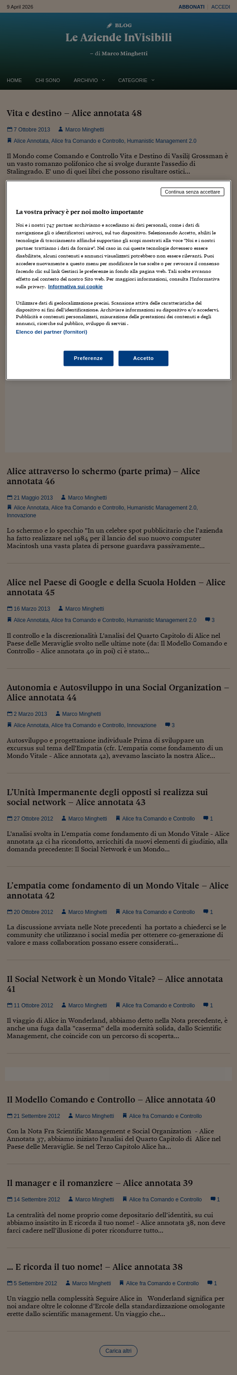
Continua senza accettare (192, 191)
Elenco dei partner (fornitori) (51, 332)
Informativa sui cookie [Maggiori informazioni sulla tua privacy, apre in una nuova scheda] (75, 286)
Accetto (143, 358)
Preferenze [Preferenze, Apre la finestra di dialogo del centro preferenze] (88, 358)
